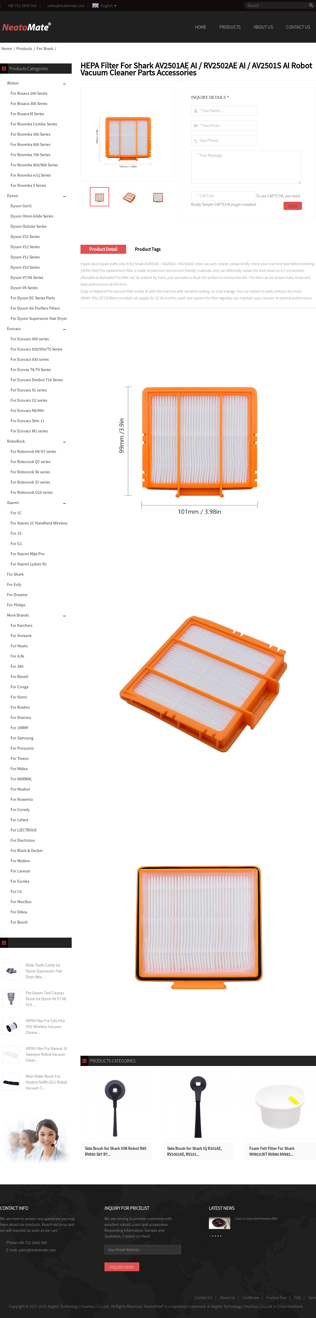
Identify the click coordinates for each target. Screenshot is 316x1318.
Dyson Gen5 (21, 205)
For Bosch (19, 922)
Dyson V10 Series (25, 267)
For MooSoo (21, 901)
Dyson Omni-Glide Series (32, 216)
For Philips (16, 605)
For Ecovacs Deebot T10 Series (37, 379)
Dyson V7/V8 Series (27, 277)
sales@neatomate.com (67, 5)
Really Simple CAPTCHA (210, 204)
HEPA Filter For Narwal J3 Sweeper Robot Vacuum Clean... (46, 1054)
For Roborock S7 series (30, 482)
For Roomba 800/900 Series (34, 165)
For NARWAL (21, 779)
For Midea (19, 768)
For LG (16, 891)
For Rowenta (22, 799)
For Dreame (17, 594)
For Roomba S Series (28, 185)
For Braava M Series (27, 113)
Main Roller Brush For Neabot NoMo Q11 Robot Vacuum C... (46, 1082)
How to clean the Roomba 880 (256, 1218)
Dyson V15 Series (25, 236)
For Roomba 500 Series (30, 134)
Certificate (251, 1297)
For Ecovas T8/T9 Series (31, 369)
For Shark (45, 48)
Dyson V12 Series (25, 246)
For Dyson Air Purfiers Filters (35, 308)
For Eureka (20, 881)
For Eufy (14, 584)
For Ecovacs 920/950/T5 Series (36, 349)
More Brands (18, 615)
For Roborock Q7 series (31, 461)
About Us (263, 27)
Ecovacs (14, 328)
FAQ (297, 1297)
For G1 (16, 543)
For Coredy (20, 809)
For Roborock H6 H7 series (33, 451)
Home (200, 27)
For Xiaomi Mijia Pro (27, 553)
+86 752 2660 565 (22, 5)
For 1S (16, 533)
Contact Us (298, 27)
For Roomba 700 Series (30, 154)
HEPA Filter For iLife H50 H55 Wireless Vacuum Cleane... (45, 1026)
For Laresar (20, 871)
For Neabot (20, 789)
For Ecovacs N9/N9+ (28, 410)
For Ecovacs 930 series (30, 359)
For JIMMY (19, 727)
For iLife (17, 656)
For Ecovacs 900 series (30, 338)
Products (230, 27)
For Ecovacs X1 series (29, 390)
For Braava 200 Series (29, 93)
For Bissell (19, 676)
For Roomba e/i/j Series (31, 175)
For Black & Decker (27, 850)
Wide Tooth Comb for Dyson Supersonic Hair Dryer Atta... (44, 970)
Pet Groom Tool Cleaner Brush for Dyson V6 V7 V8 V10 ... (46, 998)
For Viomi (19, 697)
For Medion (20, 860)
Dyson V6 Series (24, 287)
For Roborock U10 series (32, 492)
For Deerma (21, 717)
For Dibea (19, 912)
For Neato (19, 645)
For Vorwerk (21, 635)
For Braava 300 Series (29, 103)
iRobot (13, 83)
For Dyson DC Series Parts (33, 298)
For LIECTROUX (24, 830)
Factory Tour (277, 1297)
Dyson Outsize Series (29, 226)
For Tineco (20, 758)
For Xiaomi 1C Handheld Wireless (39, 523)
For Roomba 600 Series (30, 144)
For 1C (16, 512)
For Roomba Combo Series (34, 124)
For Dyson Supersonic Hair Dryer (39, 318)
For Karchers (21, 625)
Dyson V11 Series (25, 257)
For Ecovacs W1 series (29, 431)
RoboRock (16, 441)
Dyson (12, 195)
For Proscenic (22, 748)
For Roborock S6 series (30, 472)
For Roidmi (20, 707)
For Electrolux (23, 840)
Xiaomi (13, 502)
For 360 (17, 666)
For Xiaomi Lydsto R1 (29, 564)
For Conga (19, 686)
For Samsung (22, 738)
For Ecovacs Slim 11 (27, 420)
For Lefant (19, 819)
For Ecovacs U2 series (29, 400)
